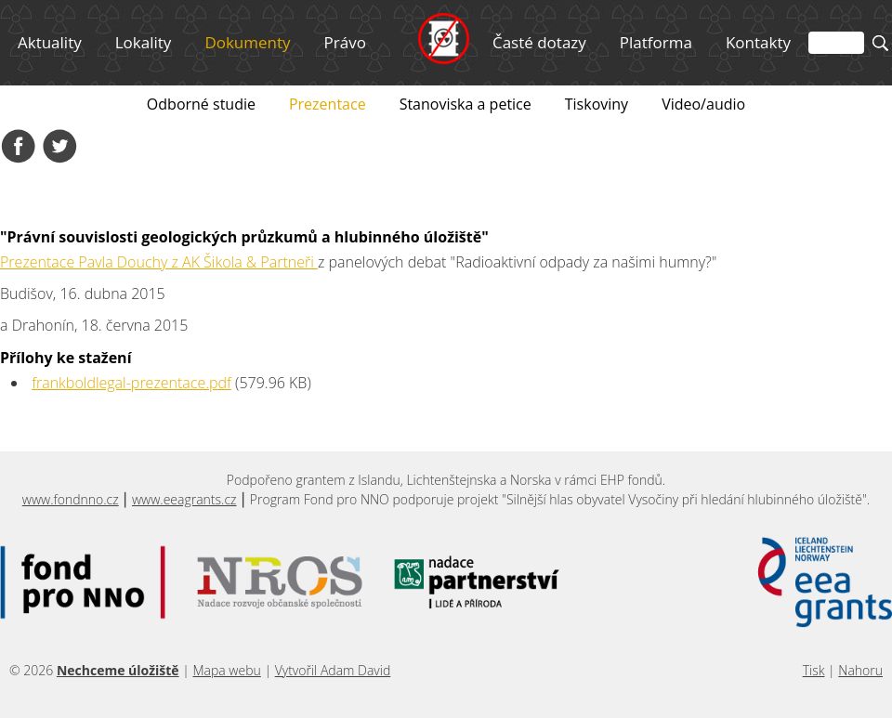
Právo (345, 42)
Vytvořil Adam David (333, 670)
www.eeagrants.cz (184, 499)
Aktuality (50, 42)
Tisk (814, 670)
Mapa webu (226, 670)
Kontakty (758, 42)
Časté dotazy (539, 42)
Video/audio (703, 104)
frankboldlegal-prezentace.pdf (131, 382)
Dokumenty (247, 42)
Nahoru (860, 670)
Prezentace (327, 104)
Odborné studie (201, 104)
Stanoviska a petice (465, 104)
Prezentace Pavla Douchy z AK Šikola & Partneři (159, 262)
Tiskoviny (596, 104)
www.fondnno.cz (70, 499)
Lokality (143, 42)
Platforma (656, 42)
